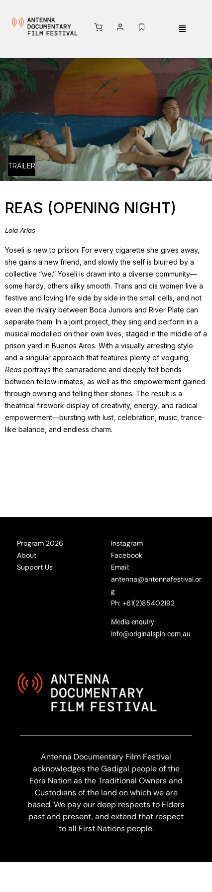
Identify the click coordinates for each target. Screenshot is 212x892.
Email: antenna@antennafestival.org (156, 579)
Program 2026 (40, 543)
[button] (183, 29)
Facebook (126, 555)
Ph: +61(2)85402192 (143, 602)
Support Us (35, 567)
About (26, 555)
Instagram (127, 543)
